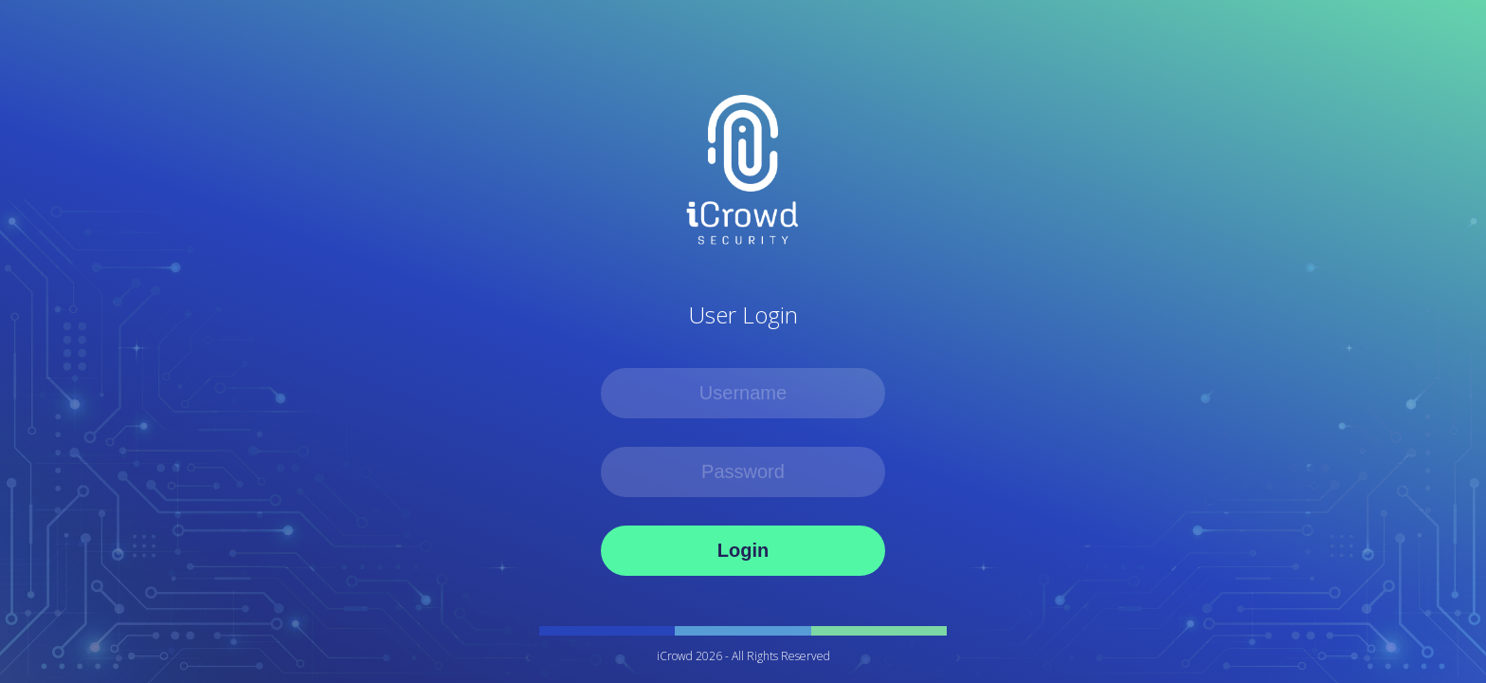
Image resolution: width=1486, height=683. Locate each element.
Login (743, 550)
